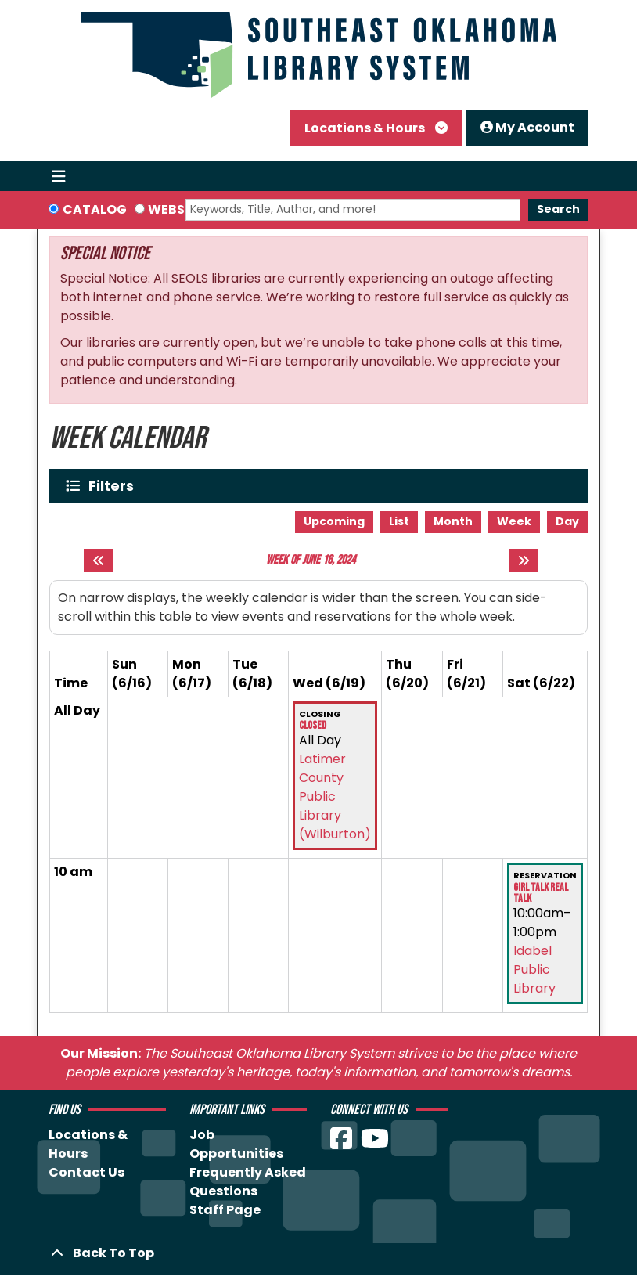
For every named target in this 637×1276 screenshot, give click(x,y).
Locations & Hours (365, 128)
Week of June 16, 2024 (310, 560)
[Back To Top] (318, 1253)
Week (514, 521)
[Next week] (523, 560)
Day (567, 521)
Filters (114, 486)
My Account (527, 127)
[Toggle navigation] (58, 176)
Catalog (95, 209)
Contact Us (86, 1172)
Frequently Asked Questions (247, 1181)
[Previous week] (98, 560)
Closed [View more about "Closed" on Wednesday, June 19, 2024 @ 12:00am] (312, 725)
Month (453, 521)
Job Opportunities (236, 1144)
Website (176, 209)
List (399, 521)
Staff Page (225, 1210)
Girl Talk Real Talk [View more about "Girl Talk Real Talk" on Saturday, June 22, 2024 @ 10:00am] (540, 893)
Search (558, 209)
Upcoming (334, 521)
